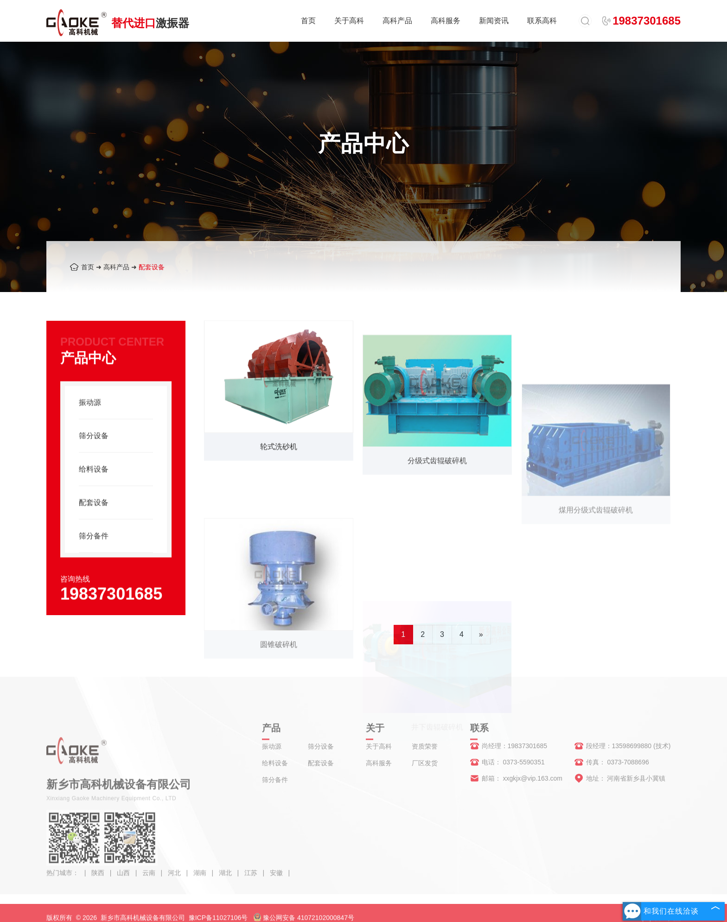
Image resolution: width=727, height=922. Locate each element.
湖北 (226, 880)
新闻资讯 (494, 21)
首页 (308, 21)
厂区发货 (425, 763)
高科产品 (397, 21)
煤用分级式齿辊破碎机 (596, 570)
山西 (124, 880)
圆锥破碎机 (278, 701)
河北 (175, 880)
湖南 (200, 880)
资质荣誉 (425, 746)
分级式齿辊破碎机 (437, 488)
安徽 (277, 880)
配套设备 (152, 267)
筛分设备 (93, 450)
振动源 (90, 416)
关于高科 (349, 21)
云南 (149, 880)
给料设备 (93, 483)
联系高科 (542, 21)
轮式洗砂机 (278, 454)
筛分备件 (93, 550)
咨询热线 (75, 593)
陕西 (98, 880)
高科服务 (445, 21)
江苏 (251, 880)
